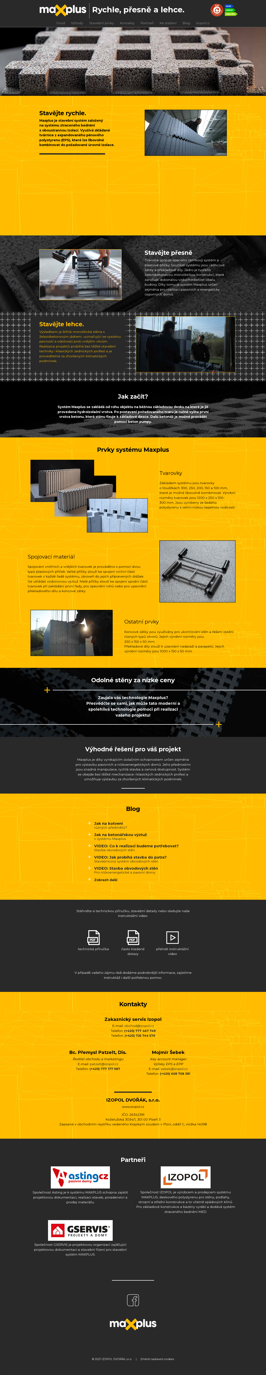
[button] (102, 880)
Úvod (60, 23)
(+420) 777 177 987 (105, 1069)
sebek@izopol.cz (174, 1069)
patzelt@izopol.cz (104, 1064)
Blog (186, 23)
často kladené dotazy (133, 943)
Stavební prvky (101, 23)
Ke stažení (168, 23)
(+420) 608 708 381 (175, 1074)
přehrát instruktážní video (172, 943)
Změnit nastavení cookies (157, 1359)
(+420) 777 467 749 (140, 1031)
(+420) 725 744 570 (140, 1035)
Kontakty (127, 23)
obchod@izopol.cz (139, 1026)
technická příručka (93, 940)
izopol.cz (203, 23)
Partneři (147, 23)
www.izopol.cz (133, 1107)
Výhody (77, 23)
